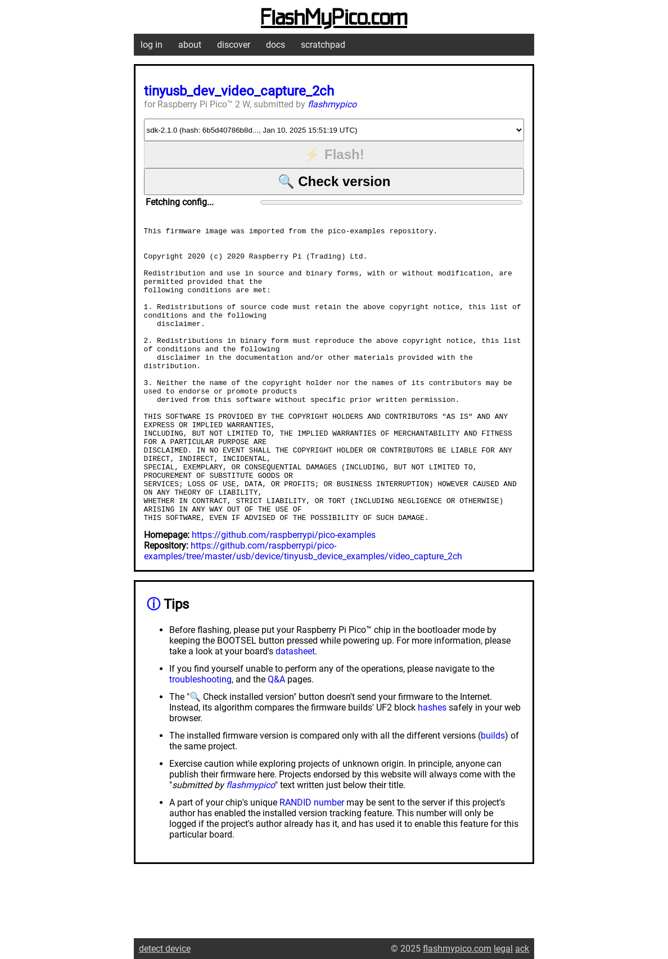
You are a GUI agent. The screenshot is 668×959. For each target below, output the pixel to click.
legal (503, 948)
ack (522, 948)
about (189, 44)
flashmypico (332, 104)
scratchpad (323, 44)
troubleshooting (200, 738)
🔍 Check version (334, 181)
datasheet (295, 710)
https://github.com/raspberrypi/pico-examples (284, 594)
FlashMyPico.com (334, 18)
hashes (432, 766)
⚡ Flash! (334, 154)
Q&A (276, 738)
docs (275, 44)
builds (493, 794)
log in (152, 44)
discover (233, 44)
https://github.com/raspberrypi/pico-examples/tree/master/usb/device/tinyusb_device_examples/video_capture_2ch (303, 610)
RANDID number (311, 861)
